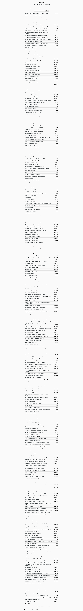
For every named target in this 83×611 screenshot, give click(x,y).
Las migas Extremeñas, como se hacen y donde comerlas (36, 551)
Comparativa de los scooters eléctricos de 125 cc (34, 562)
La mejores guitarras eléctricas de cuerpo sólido (34, 26)
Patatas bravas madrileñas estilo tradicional (33, 176)
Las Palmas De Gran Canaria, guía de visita (33, 129)
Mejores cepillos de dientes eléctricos (32, 426)
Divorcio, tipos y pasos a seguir (31, 74)
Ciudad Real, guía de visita (30, 51)
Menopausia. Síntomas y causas (31, 180)
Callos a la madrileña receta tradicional (32, 244)
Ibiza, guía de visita (28, 211)
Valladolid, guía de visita (29, 428)
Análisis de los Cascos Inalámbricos (32, 309)
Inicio (34, 4)
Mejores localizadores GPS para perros (32, 338)
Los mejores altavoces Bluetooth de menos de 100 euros (36, 203)
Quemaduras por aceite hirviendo (31, 424)
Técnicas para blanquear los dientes (32, 174)
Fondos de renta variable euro (30, 60)
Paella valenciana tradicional (30, 298)
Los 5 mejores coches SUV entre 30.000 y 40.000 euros (36, 575)
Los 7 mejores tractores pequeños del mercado (34, 577)
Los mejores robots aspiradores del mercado (33, 438)
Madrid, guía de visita (29, 401)
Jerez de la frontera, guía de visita (31, 119)
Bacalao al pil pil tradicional (30, 185)
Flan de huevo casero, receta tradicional (32, 373)
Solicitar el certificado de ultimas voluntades (33, 470)
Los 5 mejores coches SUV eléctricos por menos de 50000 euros (37, 526)
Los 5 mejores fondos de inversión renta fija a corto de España (37, 353)
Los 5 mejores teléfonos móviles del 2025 (33, 330)
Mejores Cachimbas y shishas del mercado (33, 579)
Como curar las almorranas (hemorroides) (33, 547)
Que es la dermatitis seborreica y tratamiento (33, 585)
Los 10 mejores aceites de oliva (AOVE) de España (34, 379)
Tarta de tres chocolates (29, 54)
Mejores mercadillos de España (31, 583)
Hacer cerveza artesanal (29, 259)
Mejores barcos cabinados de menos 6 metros (34, 501)
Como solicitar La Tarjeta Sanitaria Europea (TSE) (34, 261)
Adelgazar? (38, 4)
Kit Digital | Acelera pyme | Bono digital (32, 432)
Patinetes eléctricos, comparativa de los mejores (34, 457)
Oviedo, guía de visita (29, 392)
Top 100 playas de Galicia (30, 422)
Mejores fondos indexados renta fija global (33, 334)
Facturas (42, 4)
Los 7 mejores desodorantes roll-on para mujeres (34, 351)
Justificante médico (28, 601)
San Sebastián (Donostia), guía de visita (32, 537)
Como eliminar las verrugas (30, 238)
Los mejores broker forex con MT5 (31, 151)
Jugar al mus (27, 178)
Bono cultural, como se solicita (31, 440)
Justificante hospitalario (29, 543)
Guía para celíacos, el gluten (30, 255)
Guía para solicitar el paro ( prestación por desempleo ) (35, 482)
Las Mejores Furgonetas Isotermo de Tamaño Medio (35, 489)
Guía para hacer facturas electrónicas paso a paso (34, 448)
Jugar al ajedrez (28, 197)
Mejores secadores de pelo (30, 209)
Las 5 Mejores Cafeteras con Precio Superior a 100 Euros (36, 328)
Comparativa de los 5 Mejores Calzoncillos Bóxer (34, 493)
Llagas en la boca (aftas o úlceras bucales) (33, 139)
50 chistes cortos (28, 317)
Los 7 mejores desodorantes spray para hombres (34, 35)
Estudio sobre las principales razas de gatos (33, 307)
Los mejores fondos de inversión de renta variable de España (36, 486)
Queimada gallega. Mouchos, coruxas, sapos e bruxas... (35, 137)
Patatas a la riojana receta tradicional (32, 141)
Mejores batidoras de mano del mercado (32, 384)
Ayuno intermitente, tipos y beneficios (32, 41)
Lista (48, 315)
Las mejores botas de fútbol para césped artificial (34, 346)
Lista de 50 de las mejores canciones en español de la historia (37, 597)
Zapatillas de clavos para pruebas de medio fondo (34, 158)
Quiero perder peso (28, 314)
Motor (40, 332)
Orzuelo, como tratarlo (29, 201)
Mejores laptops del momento (30, 222)
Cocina (35, 22)
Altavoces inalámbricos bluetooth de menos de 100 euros (36, 118)
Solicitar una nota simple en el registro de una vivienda (35, 220)
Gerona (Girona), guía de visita (31, 70)
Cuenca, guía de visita (29, 232)
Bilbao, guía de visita (29, 172)
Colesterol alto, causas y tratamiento (32, 154)
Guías (38, 74)
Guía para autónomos (29, 253)
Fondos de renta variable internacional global (33, 56)
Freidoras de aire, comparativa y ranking (32, 451)
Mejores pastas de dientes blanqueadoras (33, 17)
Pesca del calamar (28, 213)
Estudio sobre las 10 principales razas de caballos (34, 586)
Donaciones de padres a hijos (30, 96)
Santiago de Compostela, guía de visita (32, 552)
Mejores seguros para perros (30, 571)
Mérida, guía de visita (29, 246)
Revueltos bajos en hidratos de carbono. (32, 356)
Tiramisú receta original (29, 62)
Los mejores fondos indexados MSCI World (33, 514)
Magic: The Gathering (29, 123)
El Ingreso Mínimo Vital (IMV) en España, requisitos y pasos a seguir (38, 483)
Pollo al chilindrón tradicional (30, 106)
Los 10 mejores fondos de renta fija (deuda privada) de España (37, 523)
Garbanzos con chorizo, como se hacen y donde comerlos (36, 248)
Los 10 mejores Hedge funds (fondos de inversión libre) (35, 28)
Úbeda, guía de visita (29, 187)
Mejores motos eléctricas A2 (30, 499)
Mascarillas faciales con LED (30, 189)
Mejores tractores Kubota (30, 360)
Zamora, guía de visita (29, 64)
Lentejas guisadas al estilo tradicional (32, 399)
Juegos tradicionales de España (31, 436)
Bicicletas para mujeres (29, 279)
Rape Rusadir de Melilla (29, 121)
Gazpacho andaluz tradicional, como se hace (33, 193)
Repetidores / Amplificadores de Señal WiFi (33, 249)
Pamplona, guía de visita (29, 98)
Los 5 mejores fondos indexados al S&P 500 (33, 45)
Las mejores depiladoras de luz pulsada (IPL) (33, 127)
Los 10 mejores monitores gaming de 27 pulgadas (34, 549)
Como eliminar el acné (29, 216)
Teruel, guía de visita (29, 47)
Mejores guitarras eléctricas (30, 599)
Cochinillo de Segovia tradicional (31, 112)
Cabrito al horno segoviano (30, 519)
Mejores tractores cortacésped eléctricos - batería (34, 368)
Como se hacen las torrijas (30, 160)
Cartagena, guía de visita (29, 82)
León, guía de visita (28, 135)
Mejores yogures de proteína (30, 569)
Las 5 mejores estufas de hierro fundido (32, 326)
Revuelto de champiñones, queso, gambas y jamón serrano (36, 444)
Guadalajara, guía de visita (30, 58)
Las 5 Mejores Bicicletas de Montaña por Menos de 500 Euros (37, 323)
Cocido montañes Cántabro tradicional (32, 149)
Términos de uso (33, 609)
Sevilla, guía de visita (29, 104)
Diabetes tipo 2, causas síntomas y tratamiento (34, 508)
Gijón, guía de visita (28, 114)
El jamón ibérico (28, 288)
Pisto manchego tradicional (30, 593)
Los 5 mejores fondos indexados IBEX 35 (33, 362)
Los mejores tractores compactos (31, 344)
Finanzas (44, 19)
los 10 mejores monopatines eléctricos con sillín (34, 430)
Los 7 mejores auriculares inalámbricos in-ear (33, 366)
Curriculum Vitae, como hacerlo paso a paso (33, 294)
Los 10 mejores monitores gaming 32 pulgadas (34, 30)
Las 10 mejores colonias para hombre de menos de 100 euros (36, 394)
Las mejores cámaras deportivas (31, 506)
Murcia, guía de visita (29, 156)
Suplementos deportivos (29, 281)
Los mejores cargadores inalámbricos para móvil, (34, 13)
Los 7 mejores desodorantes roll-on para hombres (34, 37)
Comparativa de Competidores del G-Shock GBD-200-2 (35, 321)
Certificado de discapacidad (30, 478)
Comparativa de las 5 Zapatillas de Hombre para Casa (35, 319)
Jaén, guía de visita (28, 88)
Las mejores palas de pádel (30, 116)
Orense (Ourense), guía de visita (31, 403)
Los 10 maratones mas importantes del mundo (34, 554)
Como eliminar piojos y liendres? (31, 66)
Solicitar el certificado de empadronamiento (33, 166)
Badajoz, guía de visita (29, 78)
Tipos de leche (28, 273)
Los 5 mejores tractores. (29, 567)
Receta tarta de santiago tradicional (32, 358)
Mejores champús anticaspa (30, 449)
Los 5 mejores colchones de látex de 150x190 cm (34, 43)
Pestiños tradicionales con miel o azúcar (32, 581)
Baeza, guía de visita (29, 195)
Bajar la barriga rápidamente (30, 290)
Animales (42, 24)
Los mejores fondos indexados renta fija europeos (34, 336)
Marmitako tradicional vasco (30, 170)
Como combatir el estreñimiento (31, 286)
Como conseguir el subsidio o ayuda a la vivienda (34, 463)
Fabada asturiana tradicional (30, 234)
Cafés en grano (28, 480)
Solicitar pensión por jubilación (31, 205)
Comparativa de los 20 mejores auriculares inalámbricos (36, 257)
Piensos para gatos (28, 277)
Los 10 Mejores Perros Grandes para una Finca (34, 560)
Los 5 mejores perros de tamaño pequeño (33, 491)
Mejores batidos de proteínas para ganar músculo (34, 588)
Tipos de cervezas (28, 474)
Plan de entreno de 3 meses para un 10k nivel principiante (36, 296)
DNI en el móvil (28, 497)
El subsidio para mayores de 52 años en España (34, 461)
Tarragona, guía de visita (29, 182)
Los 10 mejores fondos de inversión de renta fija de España (36, 84)
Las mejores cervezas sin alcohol (31, 340)
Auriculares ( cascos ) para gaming (31, 242)
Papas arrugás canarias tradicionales (32, 131)
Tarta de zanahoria (28, 68)
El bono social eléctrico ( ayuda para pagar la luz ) (34, 446)
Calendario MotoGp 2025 (30, 147)
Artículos (46, 13)
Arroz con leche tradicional (30, 162)
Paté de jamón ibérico (29, 94)
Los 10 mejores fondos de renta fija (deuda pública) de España (37, 370)
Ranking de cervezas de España (31, 558)
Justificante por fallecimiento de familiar (32, 539)
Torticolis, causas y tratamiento (31, 90)
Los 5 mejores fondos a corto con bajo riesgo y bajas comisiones (37, 32)
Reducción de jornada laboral (30, 531)
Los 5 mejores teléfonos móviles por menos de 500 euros (36, 512)
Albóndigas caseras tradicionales (31, 377)
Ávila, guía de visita (28, 269)
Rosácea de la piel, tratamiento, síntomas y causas (34, 230)
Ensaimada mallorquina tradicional (31, 386)
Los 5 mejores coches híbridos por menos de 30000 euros (36, 529)
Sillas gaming (27, 405)
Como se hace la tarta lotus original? (32, 521)
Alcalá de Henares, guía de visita (31, 224)
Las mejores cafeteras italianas (31, 15)
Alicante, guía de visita (29, 342)
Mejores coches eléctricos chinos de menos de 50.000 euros (36, 510)
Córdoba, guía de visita (29, 240)
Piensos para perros (29, 292)
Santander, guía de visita (29, 143)
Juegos (35, 123)
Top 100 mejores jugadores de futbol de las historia (35, 545)
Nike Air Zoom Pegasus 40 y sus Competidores (34, 495)
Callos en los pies (28, 20)
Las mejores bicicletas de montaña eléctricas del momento (36, 465)
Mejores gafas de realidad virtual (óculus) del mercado (35, 409)
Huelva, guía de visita (29, 72)
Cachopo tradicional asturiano (30, 390)
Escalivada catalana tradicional (31, 407)
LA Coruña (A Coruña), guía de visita (32, 375)
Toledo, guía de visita (29, 275)
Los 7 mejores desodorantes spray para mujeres (34, 573)
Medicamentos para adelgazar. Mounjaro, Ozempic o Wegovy (37, 541)
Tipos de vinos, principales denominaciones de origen (35, 284)
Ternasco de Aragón (29, 152)
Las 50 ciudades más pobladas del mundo (33, 556)
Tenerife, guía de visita (29, 49)
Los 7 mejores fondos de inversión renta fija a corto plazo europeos (38, 590)
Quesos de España (28, 472)
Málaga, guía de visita (29, 92)
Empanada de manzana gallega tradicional (33, 102)
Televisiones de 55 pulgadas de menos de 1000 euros (35, 168)
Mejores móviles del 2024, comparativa (32, 468)
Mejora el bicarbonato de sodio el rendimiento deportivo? (36, 364)
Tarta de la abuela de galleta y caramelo (32, 226)
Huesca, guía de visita (29, 53)
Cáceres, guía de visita (29, 453)
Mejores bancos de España (30, 236)
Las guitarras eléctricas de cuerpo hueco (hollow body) (35, 348)
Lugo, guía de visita (28, 420)
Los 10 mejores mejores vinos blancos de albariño (34, 397)
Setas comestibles (28, 183)
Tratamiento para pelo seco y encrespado (33, 476)
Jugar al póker (27, 199)
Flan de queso (27, 263)
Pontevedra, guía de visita (30, 145)
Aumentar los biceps (29, 80)
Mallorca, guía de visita (29, 535)
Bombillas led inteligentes (30, 411)
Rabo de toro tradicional (29, 434)
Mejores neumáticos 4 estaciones (31, 110)
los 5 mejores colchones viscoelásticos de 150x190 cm (35, 595)
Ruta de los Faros (28, 300)
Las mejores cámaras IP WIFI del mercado (33, 265)
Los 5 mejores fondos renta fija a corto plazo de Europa (35, 516)
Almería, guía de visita (29, 381)
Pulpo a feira (27, 282)
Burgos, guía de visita (29, 518)
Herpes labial (27, 207)
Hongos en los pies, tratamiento (31, 418)
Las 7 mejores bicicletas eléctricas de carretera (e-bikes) (36, 39)
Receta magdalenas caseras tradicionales (33, 383)
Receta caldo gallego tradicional (31, 533)
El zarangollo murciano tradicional (31, 86)
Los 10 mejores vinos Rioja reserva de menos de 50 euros (36, 100)
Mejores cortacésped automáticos (31, 332)
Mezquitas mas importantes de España (32, 417)
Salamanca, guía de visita (30, 251)
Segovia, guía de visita (29, 271)
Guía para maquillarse (29, 455)
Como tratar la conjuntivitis (30, 191)
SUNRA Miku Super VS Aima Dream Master (33, 459)
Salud (43, 17)
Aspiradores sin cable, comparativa (31, 228)
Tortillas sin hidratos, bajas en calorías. (32, 218)
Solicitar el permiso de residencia (31, 133)
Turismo (34, 47)
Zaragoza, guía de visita (29, 164)
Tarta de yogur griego (29, 22)
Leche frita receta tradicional (30, 76)
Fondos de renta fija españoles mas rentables (33, 19)
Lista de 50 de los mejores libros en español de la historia (36, 315)
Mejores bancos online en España (31, 388)
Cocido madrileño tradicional (30, 413)
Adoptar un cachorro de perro (30, 125)
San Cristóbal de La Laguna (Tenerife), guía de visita (35, 442)
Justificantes (47, 4)
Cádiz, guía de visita (29, 415)
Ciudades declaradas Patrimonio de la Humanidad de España (36, 311)
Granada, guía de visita (29, 267)
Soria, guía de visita (28, 108)
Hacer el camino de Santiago (30, 305)
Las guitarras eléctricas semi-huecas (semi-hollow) (35, 349)
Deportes (49, 39)
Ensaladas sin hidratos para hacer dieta (32, 215)
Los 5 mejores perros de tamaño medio (32, 24)
